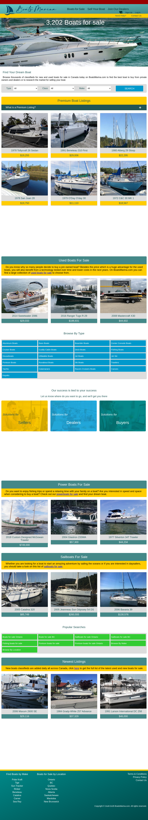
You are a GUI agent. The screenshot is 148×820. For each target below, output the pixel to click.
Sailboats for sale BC (120, 637)
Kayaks (6, 375)
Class (45, 88)
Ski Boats (79, 362)
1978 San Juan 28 (25, 198)
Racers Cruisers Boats (85, 369)
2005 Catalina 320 (25, 609)
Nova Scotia (51, 789)
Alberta (51, 792)
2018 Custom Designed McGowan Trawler (24, 538)
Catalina (17, 795)
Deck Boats (80, 349)
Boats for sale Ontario (12, 637)
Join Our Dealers (118, 9)
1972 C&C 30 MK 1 (123, 198)
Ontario (51, 779)
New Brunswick (51, 801)
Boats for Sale (76, 9)
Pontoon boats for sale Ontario (89, 643)
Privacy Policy (140, 777)
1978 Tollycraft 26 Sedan (24, 150)
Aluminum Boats (10, 343)
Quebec (51, 786)
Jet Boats (79, 356)
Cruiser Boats (9, 349)
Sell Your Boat (96, 9)
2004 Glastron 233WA (74, 537)
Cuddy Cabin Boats (47, 349)
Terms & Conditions (137, 774)
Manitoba (51, 798)
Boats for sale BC (47, 637)
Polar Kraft (17, 779)
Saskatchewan (51, 795)
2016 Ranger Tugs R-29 (74, 316)
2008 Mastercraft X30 (123, 316)
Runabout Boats (46, 362)
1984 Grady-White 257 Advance (73, 711)
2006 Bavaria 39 (123, 609)
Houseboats (8, 356)
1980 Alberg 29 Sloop (123, 150)
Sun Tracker (17, 786)
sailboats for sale (53, 566)
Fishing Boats (117, 349)
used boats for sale (41, 272)
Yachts (6, 369)
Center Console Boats (121, 343)
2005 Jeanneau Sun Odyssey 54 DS (74, 609)
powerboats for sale (67, 494)
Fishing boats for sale (12, 643)
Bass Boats (44, 343)
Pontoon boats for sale (49, 643)
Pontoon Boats (9, 362)
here (76, 668)
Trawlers (115, 362)
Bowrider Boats (82, 343)
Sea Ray (17, 801)
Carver (17, 798)
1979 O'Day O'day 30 (74, 198)
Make (82, 88)
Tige (17, 783)
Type (8, 88)
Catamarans (44, 369)
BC (51, 783)
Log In (137, 12)
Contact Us (136, 16)
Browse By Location (12, 650)
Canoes (114, 369)
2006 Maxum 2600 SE (24, 711)
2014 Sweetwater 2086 (24, 316)
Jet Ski (114, 356)
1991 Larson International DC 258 (123, 711)
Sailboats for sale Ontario (86, 637)
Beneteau (17, 792)
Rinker (17, 789)
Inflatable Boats (46, 356)
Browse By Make (119, 643)
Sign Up (128, 12)
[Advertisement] (74, 232)
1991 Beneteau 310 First (73, 150)
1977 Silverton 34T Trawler (123, 537)
